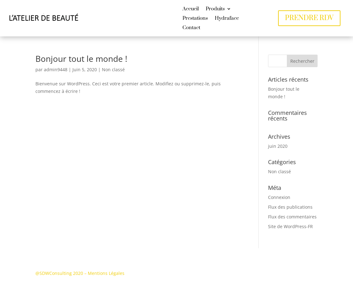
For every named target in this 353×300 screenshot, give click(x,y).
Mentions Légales (106, 273)
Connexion (279, 197)
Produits (215, 9)
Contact (191, 28)
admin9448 (55, 69)
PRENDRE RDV (309, 18)
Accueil (190, 9)
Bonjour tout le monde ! (81, 58)
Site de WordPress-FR (290, 226)
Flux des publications (290, 207)
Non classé (113, 69)
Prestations (195, 18)
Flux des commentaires (292, 217)
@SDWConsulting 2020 (59, 273)
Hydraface (227, 18)
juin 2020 (277, 146)
